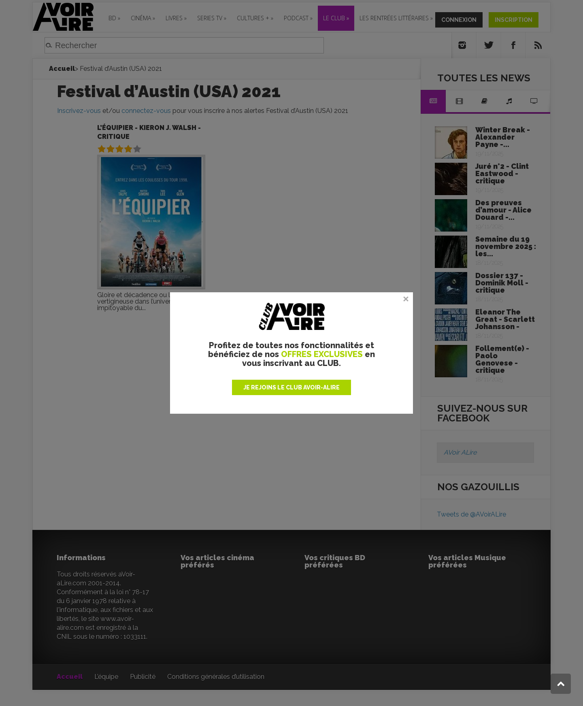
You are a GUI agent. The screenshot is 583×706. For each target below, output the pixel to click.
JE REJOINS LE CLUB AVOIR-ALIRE (291, 387)
